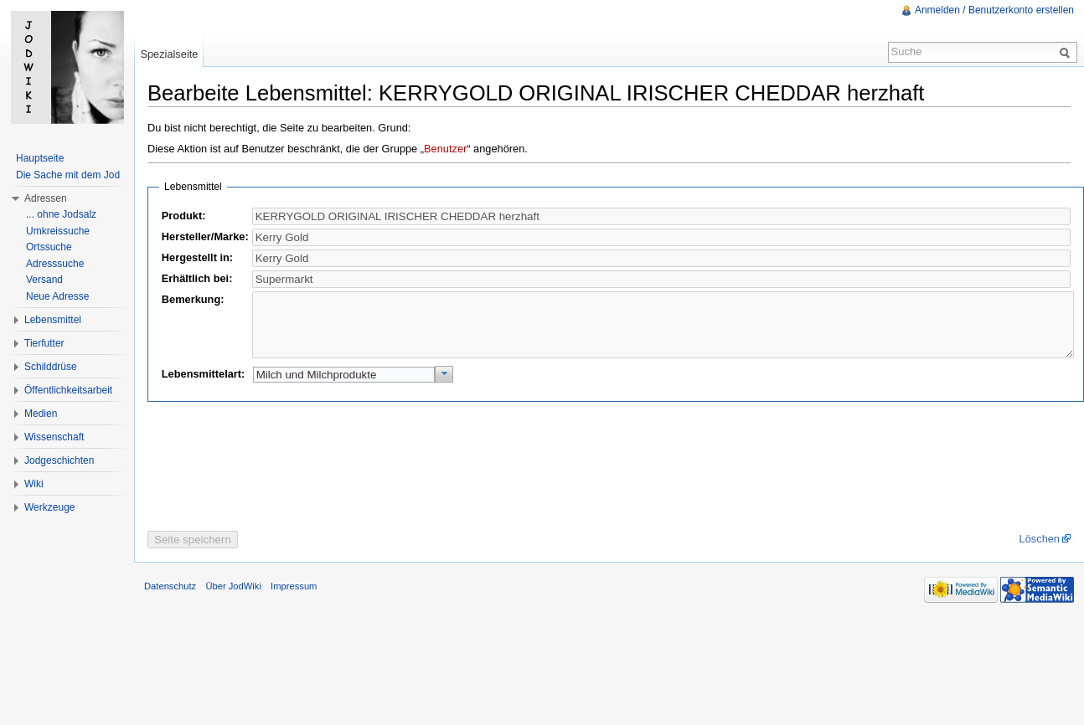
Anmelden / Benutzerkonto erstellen (994, 10)
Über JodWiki (233, 599)
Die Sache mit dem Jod (68, 175)
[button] (444, 386)
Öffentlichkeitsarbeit (68, 390)
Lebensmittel (52, 320)
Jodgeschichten (59, 460)
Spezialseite (169, 54)
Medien (40, 413)
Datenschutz (170, 599)
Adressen (45, 198)
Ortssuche (49, 247)
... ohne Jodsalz (61, 214)
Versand (44, 279)
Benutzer (445, 148)
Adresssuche (55, 264)
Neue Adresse (57, 296)
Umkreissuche (58, 231)
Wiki (34, 484)
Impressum (294, 599)
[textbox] (661, 237)
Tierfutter (44, 343)
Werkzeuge (49, 507)
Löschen (1039, 551)
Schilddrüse (50, 367)
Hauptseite (40, 158)
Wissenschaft (54, 437)
